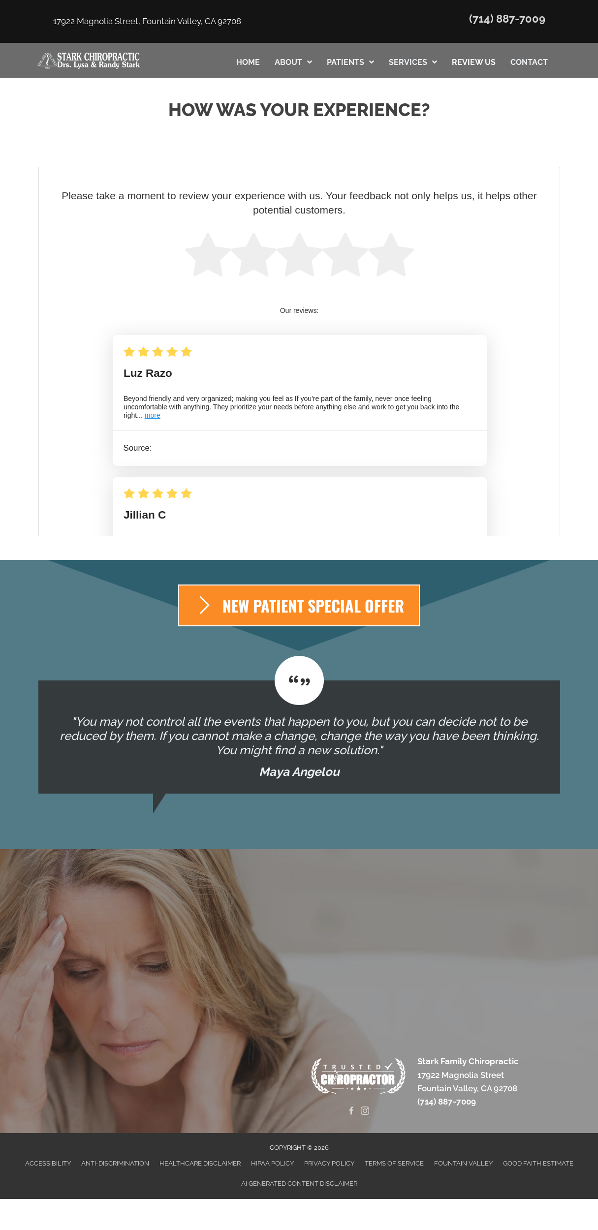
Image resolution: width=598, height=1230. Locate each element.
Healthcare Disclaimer (200, 1163)
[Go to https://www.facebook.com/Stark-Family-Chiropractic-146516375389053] (351, 1111)
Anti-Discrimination (115, 1163)
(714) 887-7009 (507, 18)
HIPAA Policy (272, 1163)
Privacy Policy (329, 1163)
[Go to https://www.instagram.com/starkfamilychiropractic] (365, 1111)
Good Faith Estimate (538, 1163)
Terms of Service (394, 1163)
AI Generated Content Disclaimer (299, 1183)
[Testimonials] (299, 737)
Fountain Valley (463, 1163)
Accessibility (48, 1163)
